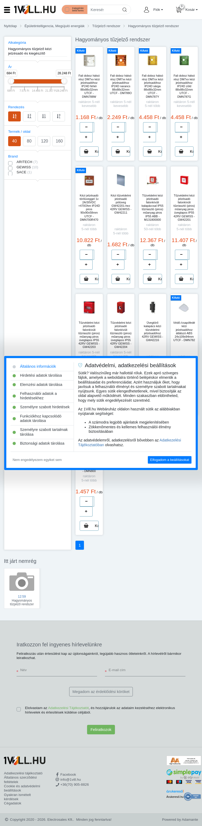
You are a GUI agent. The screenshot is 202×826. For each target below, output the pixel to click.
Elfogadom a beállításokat (169, 460)
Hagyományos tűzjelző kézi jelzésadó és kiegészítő (30, 51)
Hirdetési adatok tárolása (37, 375)
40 (14, 141)
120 (44, 141)
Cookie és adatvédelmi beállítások (22, 788)
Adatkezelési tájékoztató (23, 773)
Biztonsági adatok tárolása (38, 443)
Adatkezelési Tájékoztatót (68, 708)
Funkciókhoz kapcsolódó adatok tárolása (37, 418)
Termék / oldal (19, 132)
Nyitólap (10, 26)
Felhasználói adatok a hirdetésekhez (35, 395)
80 (29, 141)
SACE (24, 172)
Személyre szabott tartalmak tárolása (40, 432)
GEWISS (27, 167)
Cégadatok (12, 803)
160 (59, 141)
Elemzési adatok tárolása (37, 384)
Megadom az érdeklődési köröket (101, 692)
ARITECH (27, 162)
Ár (10, 67)
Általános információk (34, 366)
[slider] (11, 81)
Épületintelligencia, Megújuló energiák (54, 26)
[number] (93, 127)
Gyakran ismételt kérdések (17, 797)
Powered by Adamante (180, 820)
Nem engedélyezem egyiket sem (37, 460)
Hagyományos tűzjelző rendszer (153, 26)
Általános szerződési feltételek (20, 779)
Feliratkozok (100, 729)
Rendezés (16, 107)
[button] (158, 10)
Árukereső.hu (175, 796)
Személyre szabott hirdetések (41, 407)
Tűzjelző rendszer (106, 26)
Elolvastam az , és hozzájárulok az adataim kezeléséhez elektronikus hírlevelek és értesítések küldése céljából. (100, 710)
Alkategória (17, 43)
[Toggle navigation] (7, 9)
